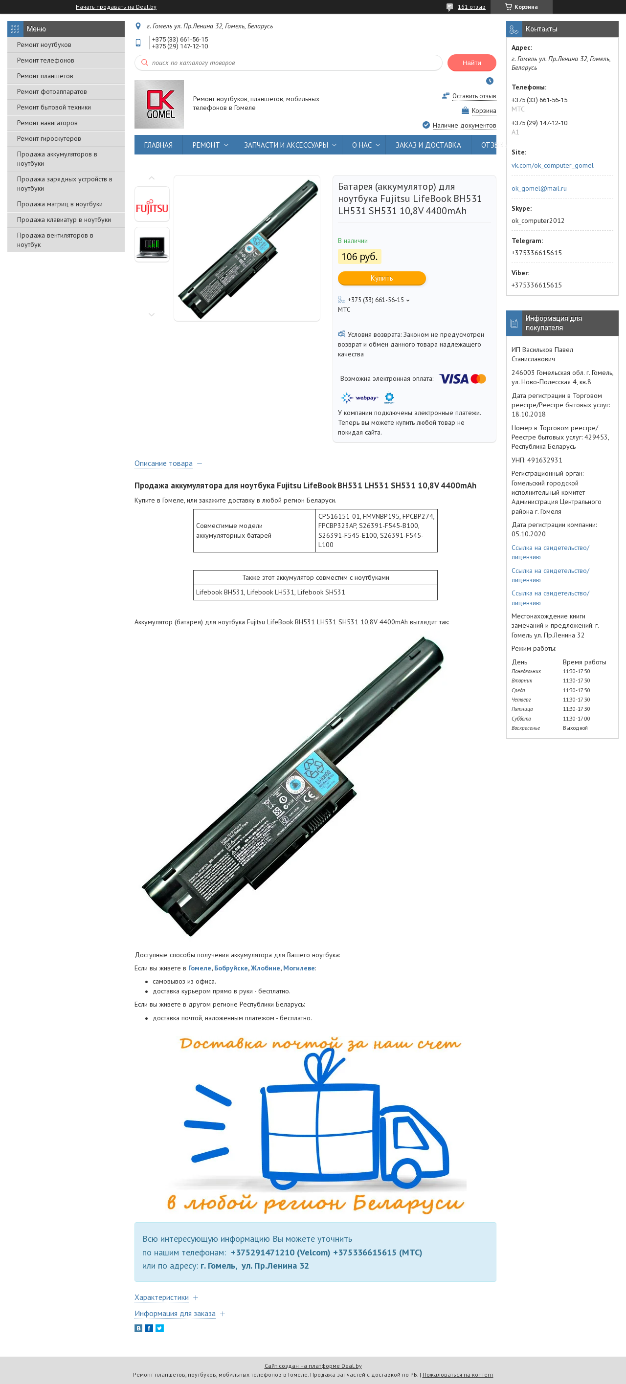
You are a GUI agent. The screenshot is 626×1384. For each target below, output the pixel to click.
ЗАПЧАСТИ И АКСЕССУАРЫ (286, 145)
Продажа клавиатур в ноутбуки (64, 219)
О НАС (362, 145)
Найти (472, 62)
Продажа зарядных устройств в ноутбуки (64, 184)
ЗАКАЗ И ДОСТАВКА (428, 145)
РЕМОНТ (206, 145)
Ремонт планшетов (45, 75)
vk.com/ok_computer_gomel (553, 165)
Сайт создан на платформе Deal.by (313, 1365)
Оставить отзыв (474, 96)
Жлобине (265, 968)
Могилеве (299, 968)
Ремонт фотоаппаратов (52, 91)
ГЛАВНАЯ (158, 145)
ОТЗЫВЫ (495, 145)
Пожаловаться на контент (458, 1374)
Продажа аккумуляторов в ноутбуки (57, 159)
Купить (382, 278)
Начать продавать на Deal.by (116, 6)
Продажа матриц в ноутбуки (60, 203)
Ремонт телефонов (45, 60)
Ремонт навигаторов (47, 122)
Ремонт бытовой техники (54, 107)
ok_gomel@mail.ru (539, 188)
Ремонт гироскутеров (49, 138)
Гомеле (199, 968)
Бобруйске (231, 968)
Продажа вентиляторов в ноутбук (55, 240)
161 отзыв (472, 6)
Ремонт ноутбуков (44, 44)
